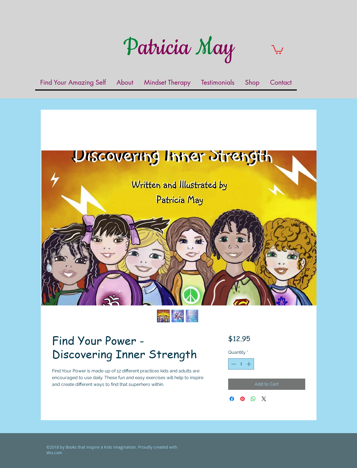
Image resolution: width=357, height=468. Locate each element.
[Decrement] (233, 364)
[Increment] (249, 364)
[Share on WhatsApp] (253, 398)
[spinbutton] (241, 364)
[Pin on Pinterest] (242, 398)
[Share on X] (264, 398)
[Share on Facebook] (231, 398)
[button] (277, 49)
